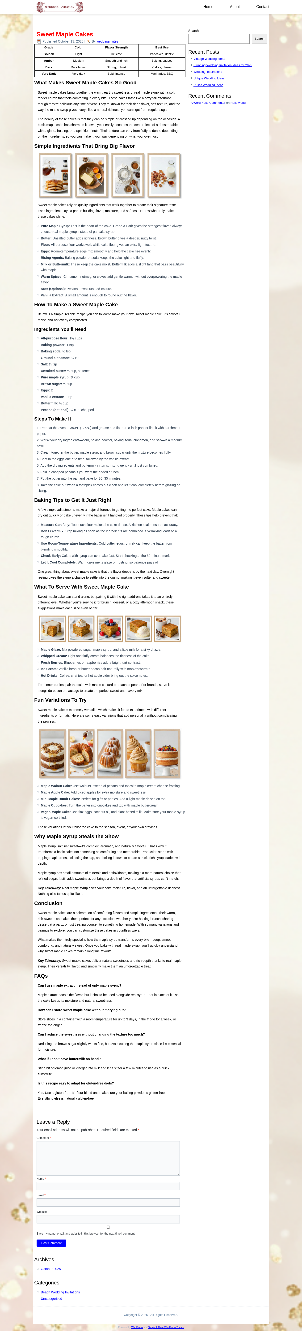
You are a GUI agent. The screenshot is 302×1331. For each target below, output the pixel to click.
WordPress (137, 1327)
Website (42, 1212)
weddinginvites (107, 41)
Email (41, 1195)
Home (208, 7)
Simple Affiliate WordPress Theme (166, 1327)
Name (41, 1178)
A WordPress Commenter (208, 102)
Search (193, 31)
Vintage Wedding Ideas (209, 59)
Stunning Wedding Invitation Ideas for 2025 (222, 65)
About (235, 7)
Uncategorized (51, 1299)
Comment (44, 1138)
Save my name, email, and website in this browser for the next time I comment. (86, 1233)
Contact (262, 7)
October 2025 (51, 1269)
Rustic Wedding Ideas (208, 85)
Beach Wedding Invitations (60, 1292)
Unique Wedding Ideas (208, 78)
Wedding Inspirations (207, 72)
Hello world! (239, 102)
